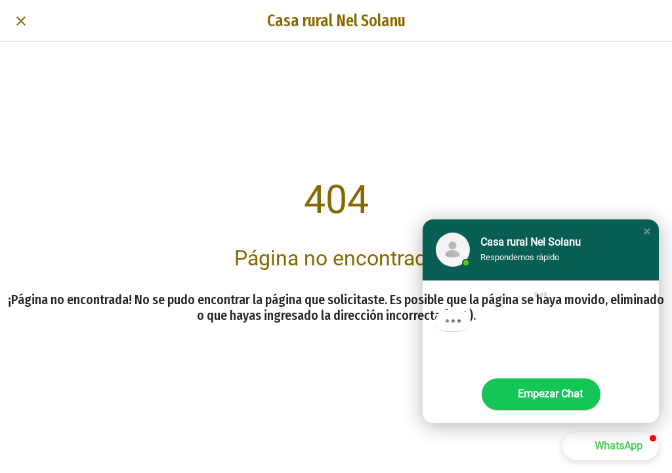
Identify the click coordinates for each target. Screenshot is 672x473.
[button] (647, 231)
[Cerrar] (21, 21)
